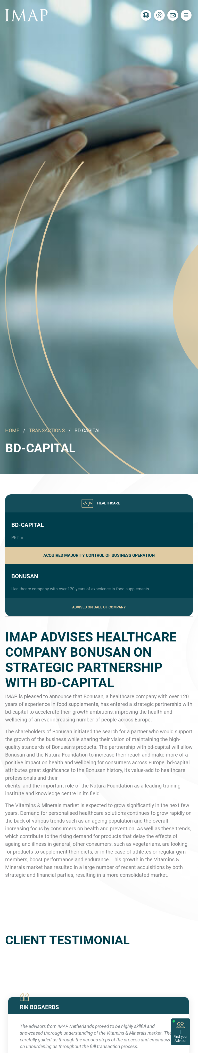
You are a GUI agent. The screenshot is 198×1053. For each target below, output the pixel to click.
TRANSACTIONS (47, 430)
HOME (12, 430)
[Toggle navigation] (186, 15)
